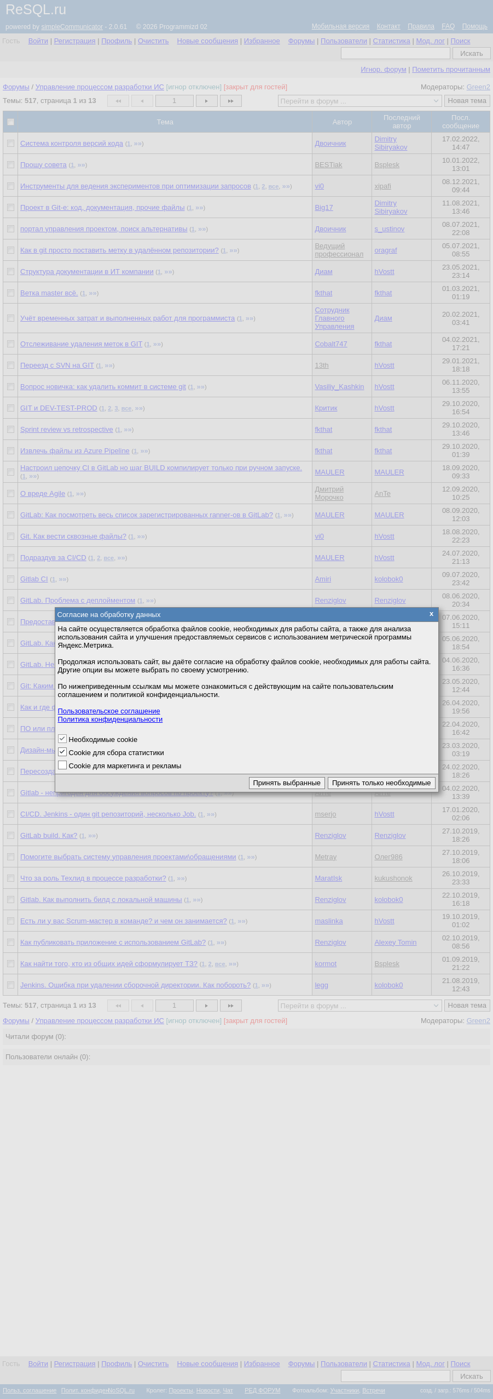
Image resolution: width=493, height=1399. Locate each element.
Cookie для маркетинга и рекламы (125, 766)
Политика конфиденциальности (110, 719)
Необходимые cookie (103, 739)
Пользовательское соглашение (109, 711)
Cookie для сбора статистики (116, 753)
